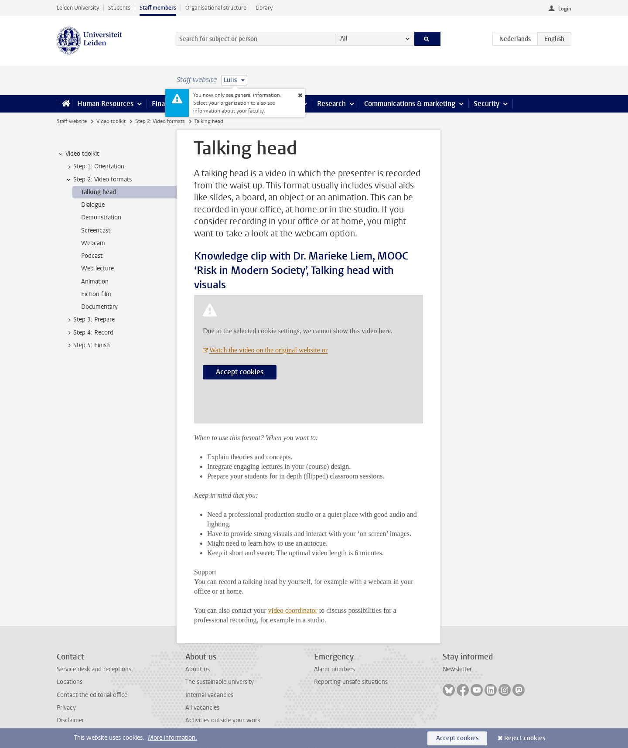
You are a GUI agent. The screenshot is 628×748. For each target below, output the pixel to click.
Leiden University (78, 7)
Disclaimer (70, 720)
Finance (164, 103)
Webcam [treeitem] (93, 243)
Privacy (66, 708)
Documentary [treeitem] (99, 307)
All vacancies (202, 708)
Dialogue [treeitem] (93, 205)
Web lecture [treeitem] (97, 268)
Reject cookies (524, 738)
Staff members (158, 7)
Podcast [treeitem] (91, 256)
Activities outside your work (222, 720)
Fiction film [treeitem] (96, 294)
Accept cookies (239, 371)
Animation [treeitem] (95, 281)
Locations (69, 682)
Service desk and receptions (94, 669)
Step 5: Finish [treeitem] (87, 345)
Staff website (72, 121)
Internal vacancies (209, 695)
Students (119, 7)
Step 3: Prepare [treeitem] (90, 319)
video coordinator (292, 610)
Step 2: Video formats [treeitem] (98, 179)
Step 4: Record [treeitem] (89, 332)
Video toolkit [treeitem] (78, 154)
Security (486, 103)
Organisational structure (215, 7)
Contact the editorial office (92, 695)
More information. (172, 738)
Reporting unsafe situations (351, 682)
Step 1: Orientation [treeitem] (94, 166)
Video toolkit (111, 121)
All (344, 38)
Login (564, 8)
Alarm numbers (334, 669)
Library (264, 7)
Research (331, 103)
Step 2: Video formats (159, 121)
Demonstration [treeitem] (101, 217)
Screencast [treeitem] (95, 230)
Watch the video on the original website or (268, 350)
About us (197, 669)
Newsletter (457, 669)
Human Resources (105, 103)
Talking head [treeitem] (98, 192)
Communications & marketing (409, 103)
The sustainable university (219, 682)
